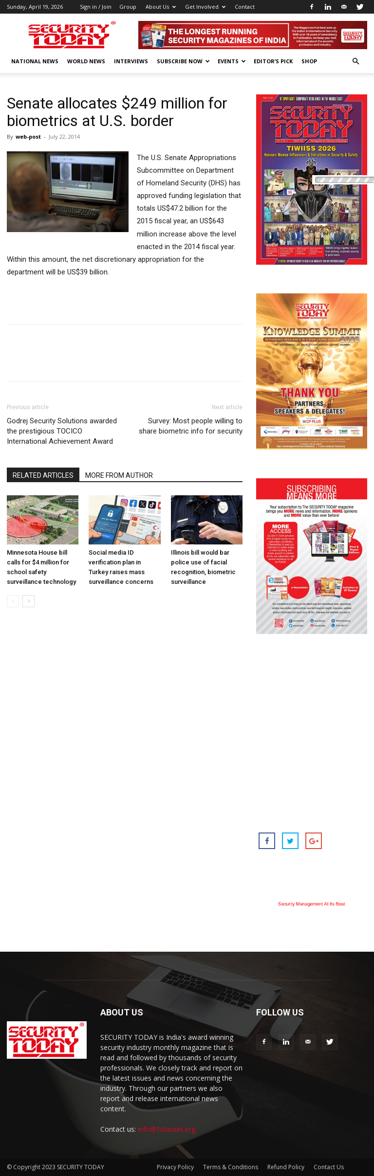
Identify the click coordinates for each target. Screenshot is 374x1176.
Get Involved (205, 6)
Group (127, 6)
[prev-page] (13, 601)
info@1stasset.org (166, 1129)
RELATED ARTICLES (43, 475)
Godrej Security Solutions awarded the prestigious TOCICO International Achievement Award (62, 431)
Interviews (131, 61)
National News (34, 61)
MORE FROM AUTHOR (119, 475)
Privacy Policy (175, 1167)
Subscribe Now (183, 61)
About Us (161, 6)
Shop (309, 61)
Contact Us (329, 1167)
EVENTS (232, 61)
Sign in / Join (96, 6)
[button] (355, 61)
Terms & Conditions (230, 1167)
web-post (28, 136)
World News (86, 61)
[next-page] (28, 601)
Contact (245, 6)
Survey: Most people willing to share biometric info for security (191, 425)
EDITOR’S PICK (273, 61)
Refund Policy (285, 1167)
